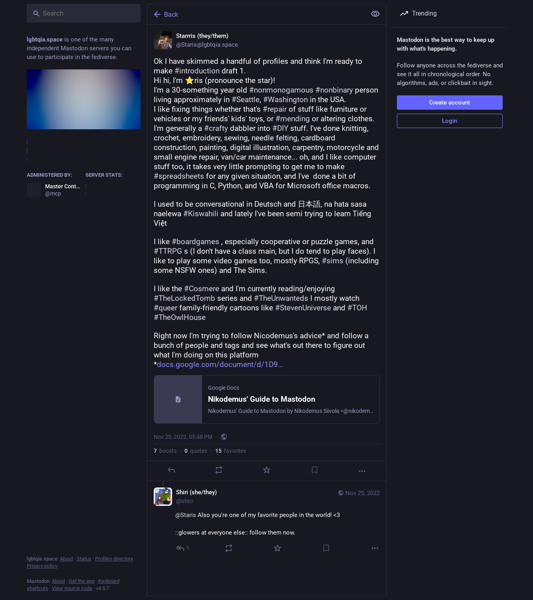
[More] (362, 471)
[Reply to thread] (183, 548)
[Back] (256, 14)
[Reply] (171, 470)
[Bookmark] (314, 470)
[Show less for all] (375, 14)
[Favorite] (266, 470)
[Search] (84, 13)
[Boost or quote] (219, 470)
